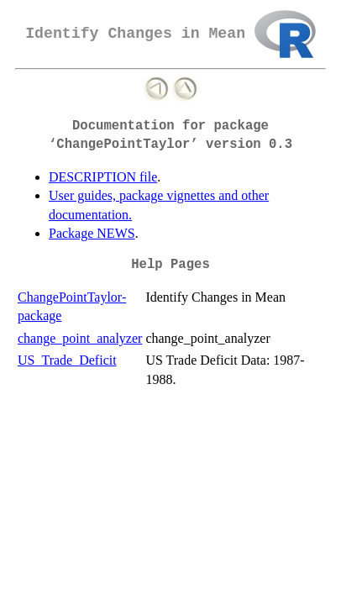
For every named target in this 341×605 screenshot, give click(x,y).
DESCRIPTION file (103, 177)
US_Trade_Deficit (67, 360)
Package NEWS (92, 233)
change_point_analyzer (80, 338)
